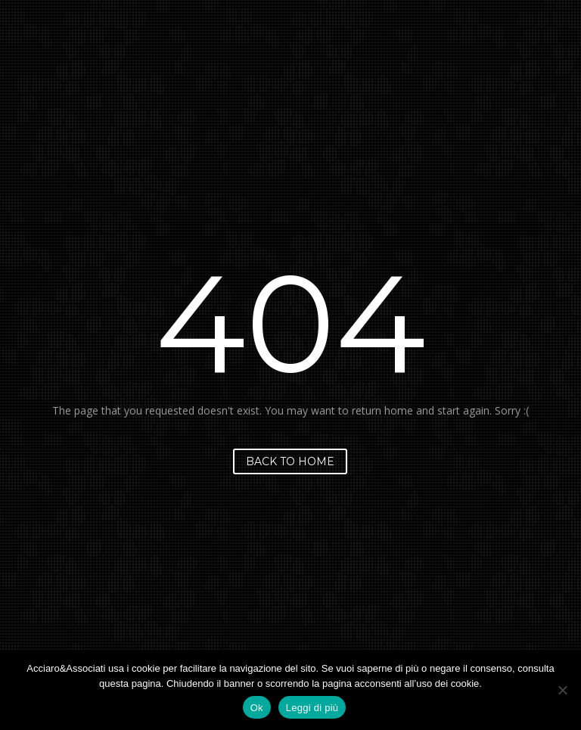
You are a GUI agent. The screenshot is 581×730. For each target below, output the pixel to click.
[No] (562, 689)
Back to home (290, 461)
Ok (256, 707)
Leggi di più (312, 707)
